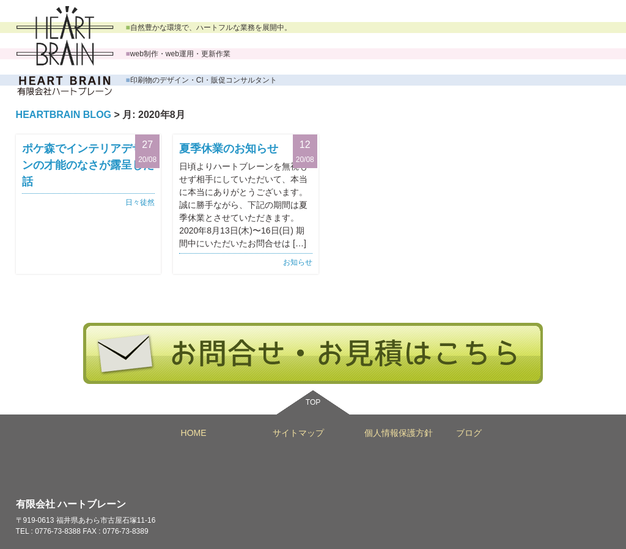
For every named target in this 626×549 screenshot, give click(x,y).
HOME (194, 433)
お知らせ (297, 262)
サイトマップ (298, 433)
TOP (313, 402)
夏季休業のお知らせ (228, 148)
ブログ (469, 433)
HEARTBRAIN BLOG (63, 114)
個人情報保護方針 (398, 433)
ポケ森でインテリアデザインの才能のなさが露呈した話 (88, 165)
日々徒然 (140, 202)
